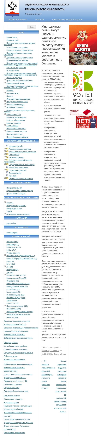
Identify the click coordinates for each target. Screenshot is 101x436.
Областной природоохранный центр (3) (21, 259)
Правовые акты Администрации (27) (20, 256)
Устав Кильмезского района (17, 60)
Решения (9, 91)
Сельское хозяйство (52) (15, 275)
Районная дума (12, 40)
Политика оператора (14, 134)
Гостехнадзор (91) (13, 292)
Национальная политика (15, 129)
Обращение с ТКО (13, 115)
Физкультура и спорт (14, 208)
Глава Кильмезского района (17, 48)
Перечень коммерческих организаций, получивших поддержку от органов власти (20, 74)
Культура (9, 203)
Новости (39, 20)
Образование (14, 155)
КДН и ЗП (12, 176)
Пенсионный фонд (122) (15, 298)
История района (12, 70)
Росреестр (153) (12, 303)
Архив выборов (12, 126)
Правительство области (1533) (18, 314)
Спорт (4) (10, 261)
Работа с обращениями (15, 120)
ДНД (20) (9, 273)
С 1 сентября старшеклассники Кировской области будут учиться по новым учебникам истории (48, 374)
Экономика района (16, 157)
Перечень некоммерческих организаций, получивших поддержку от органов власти (21, 64)
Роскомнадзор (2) (13, 253)
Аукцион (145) (11, 300)
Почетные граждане (14, 78)
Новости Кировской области (17, 137)
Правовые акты (12, 93)
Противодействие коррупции (20, 149)
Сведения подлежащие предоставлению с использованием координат (21, 87)
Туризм (9, 211)
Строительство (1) (13, 247)
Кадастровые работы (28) (16, 278)
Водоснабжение (15, 173)
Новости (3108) (12, 317)
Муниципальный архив (15, 83)
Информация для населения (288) (19, 312)
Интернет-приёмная (17, 20)
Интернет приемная (14, 188)
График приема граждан (15, 194)
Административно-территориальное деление (19, 111)
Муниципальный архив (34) (17, 286)
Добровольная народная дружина (19, 58)
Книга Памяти (11, 37)
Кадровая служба (15, 146)
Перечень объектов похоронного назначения (18, 54)
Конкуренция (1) (12, 245)
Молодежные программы (16, 206)
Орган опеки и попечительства (21, 179)
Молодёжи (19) (12, 270)
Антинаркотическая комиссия (17, 214)
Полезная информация (15, 105)
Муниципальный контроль (16, 131)
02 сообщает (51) (13, 289)
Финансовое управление (18, 167)
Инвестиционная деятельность (67, 20)
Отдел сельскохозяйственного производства (18, 161)
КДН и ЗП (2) (11, 250)
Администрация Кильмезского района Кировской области (47, 7)
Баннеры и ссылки (13, 123)
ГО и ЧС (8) (10, 264)
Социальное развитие (17, 170)
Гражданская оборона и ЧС (17, 102)
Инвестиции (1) (12, 242)
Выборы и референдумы (16, 117)
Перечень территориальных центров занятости (19, 44)
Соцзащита (54, 351)
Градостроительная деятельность (19, 81)
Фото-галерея (11, 233)
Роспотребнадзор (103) (15, 295)
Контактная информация (16, 68)
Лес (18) (9, 267)
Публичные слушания (14, 107)
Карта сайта (11, 223)
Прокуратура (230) (13, 309)
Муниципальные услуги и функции (22, 152)
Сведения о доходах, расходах (18, 99)
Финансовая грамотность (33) (17, 284)
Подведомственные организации (21, 165)
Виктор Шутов (59, 354)
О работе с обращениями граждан (19, 191)
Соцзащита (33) (12, 281)
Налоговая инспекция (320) (17, 306)
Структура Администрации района (19, 50)
